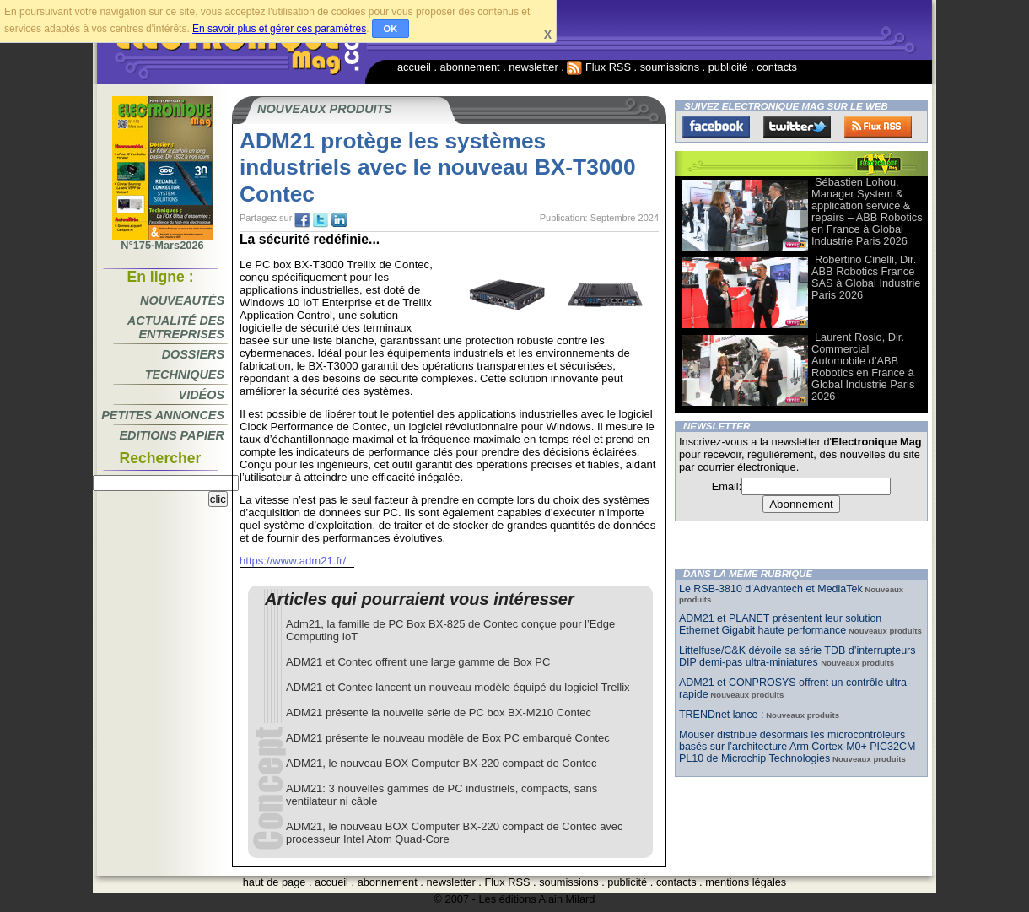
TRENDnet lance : (721, 714)
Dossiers (193, 354)
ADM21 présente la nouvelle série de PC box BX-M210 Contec (438, 712)
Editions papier (172, 435)
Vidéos (201, 395)
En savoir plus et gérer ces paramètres (279, 29)
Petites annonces (162, 415)
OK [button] (391, 29)
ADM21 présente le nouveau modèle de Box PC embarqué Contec (448, 737)
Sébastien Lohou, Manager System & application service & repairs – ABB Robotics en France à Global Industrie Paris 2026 (867, 211)
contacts (777, 67)
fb (302, 220)
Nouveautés (182, 300)
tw (320, 220)
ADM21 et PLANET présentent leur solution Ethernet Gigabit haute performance (780, 624)
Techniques (184, 374)
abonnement (470, 67)
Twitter (797, 127)
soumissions (669, 67)
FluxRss (878, 127)
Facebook (716, 127)
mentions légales (745, 882)
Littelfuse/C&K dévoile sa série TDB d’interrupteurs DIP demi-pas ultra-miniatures (797, 656)
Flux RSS (599, 67)
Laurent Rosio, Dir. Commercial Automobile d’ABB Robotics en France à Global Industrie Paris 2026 (862, 366)
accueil (414, 67)
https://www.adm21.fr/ (293, 560)
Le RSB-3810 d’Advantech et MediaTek (771, 589)
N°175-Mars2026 (162, 240)
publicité (728, 67)
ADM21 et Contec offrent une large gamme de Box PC (418, 662)
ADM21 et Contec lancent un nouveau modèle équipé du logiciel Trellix (458, 687)
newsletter (533, 67)
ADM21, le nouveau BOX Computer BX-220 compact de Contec (441, 763)
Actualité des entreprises (175, 327)
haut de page (274, 882)
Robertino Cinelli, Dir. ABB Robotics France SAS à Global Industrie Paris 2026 (865, 277)
